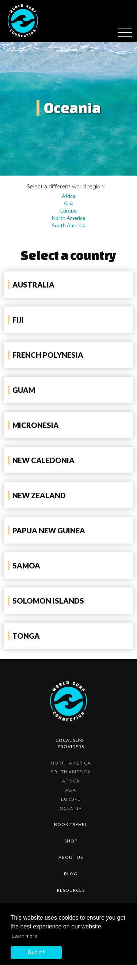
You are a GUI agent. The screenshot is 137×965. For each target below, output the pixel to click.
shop (70, 841)
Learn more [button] (24, 935)
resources (71, 890)
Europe (68, 210)
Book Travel (70, 824)
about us (70, 857)
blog (70, 873)
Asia (68, 203)
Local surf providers (70, 743)
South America (68, 225)
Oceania (71, 808)
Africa (68, 196)
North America (68, 218)
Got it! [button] (36, 952)
